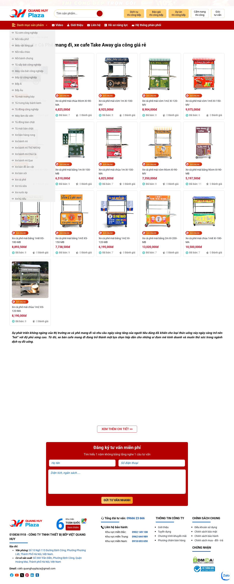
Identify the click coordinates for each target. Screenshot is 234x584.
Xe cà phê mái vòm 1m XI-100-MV (116, 102)
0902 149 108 (140, 532)
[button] (117, 429)
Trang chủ (15, 37)
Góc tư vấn (217, 13)
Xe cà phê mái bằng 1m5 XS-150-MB (71, 240)
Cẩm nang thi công (200, 13)
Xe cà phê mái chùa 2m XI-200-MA (29, 102)
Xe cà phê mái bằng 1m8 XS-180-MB (28, 240)
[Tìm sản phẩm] (99, 13)
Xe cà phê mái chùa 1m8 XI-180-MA (204, 240)
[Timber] (37, 575)
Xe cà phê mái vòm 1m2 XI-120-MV (160, 102)
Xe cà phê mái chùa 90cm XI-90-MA (73, 102)
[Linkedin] (32, 575)
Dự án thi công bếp (179, 13)
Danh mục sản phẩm (32, 25)
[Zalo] (225, 575)
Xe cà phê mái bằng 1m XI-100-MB (72, 171)
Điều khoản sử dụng (206, 527)
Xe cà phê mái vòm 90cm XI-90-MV (160, 171)
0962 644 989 (140, 536)
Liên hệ (96, 25)
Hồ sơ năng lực (118, 25)
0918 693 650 (140, 541)
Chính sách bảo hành (206, 536)
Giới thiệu (77, 25)
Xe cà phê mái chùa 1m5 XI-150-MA (30, 171)
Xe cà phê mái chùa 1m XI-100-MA (116, 171)
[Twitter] (22, 575)
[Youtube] (17, 575)
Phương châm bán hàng (171, 540)
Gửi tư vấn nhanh (117, 500)
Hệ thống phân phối (148, 25)
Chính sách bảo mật (206, 531)
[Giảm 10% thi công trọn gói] (117, 3)
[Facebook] (12, 575)
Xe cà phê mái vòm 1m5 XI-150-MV (203, 102)
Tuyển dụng (164, 531)
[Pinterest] (27, 575)
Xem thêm (73, 527)
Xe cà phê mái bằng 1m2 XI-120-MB (114, 240)
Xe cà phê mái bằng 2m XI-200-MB (159, 240)
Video (59, 25)
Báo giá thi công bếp (156, 13)
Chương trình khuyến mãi (172, 536)
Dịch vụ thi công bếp (134, 13)
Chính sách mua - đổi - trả (209, 540)
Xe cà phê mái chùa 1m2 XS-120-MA (28, 309)
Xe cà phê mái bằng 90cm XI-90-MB (204, 171)
